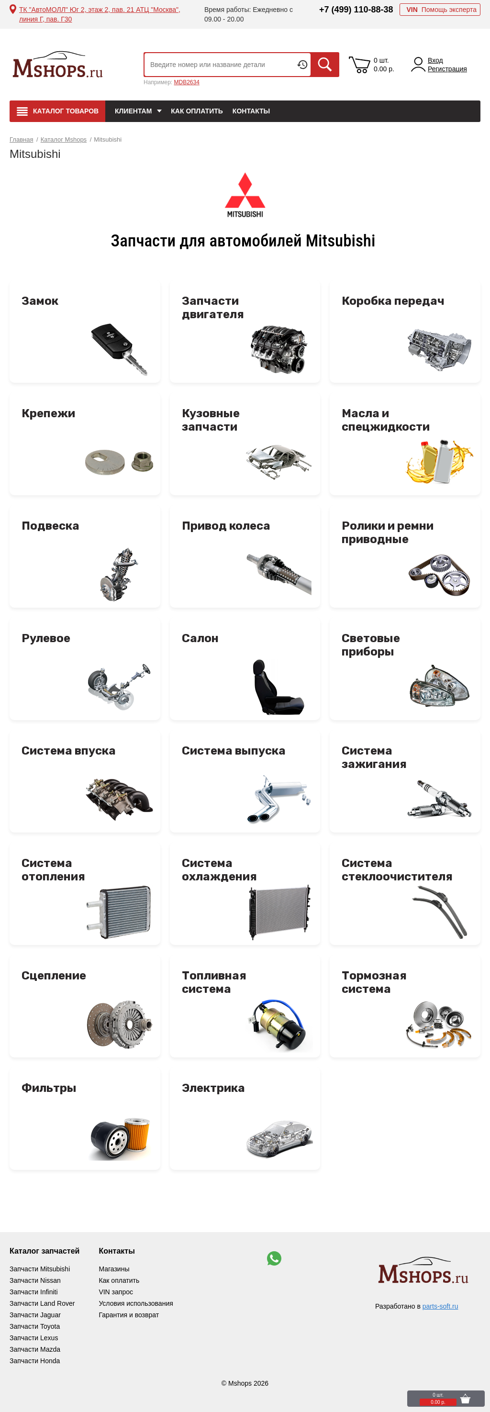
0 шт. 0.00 (384, 64)
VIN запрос (116, 1292)
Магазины (114, 1269)
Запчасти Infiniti (34, 1292)
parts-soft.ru (440, 1306)
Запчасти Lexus (34, 1338)
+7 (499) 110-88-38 (356, 9)
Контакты (251, 111)
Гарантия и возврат (129, 1315)
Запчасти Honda (35, 1361)
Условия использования (136, 1303)
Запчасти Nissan (35, 1280)
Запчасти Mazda (35, 1349)
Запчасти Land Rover (42, 1303)
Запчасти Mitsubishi (40, 1269)
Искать (325, 64)
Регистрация (447, 69)
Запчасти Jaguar (35, 1315)
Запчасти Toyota (35, 1326)
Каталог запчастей (44, 1251)
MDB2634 (186, 82)
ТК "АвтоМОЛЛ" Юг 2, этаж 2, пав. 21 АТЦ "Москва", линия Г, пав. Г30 (99, 14)
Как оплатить (197, 111)
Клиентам (133, 111)
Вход (435, 60)
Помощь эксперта (441, 9)
